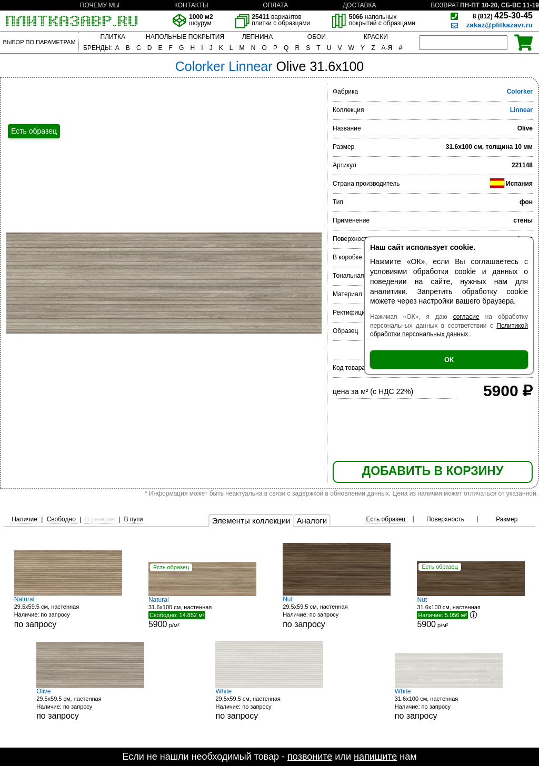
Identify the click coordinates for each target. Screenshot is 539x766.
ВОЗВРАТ (445, 5)
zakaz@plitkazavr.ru (499, 25)
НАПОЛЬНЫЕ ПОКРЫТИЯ (185, 37)
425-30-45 (503, 15)
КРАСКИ (376, 37)
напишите (375, 756)
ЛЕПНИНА (257, 37)
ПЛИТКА (112, 37)
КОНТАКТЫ (191, 5)
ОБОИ (316, 37)
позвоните (309, 756)
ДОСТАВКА (359, 5)
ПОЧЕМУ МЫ (99, 5)
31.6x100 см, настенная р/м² (202, 612)
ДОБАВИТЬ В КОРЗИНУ (432, 471)
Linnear (521, 110)
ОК (449, 360)
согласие (466, 316)
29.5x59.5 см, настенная (68, 612)
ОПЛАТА (275, 5)
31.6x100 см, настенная (449, 704)
